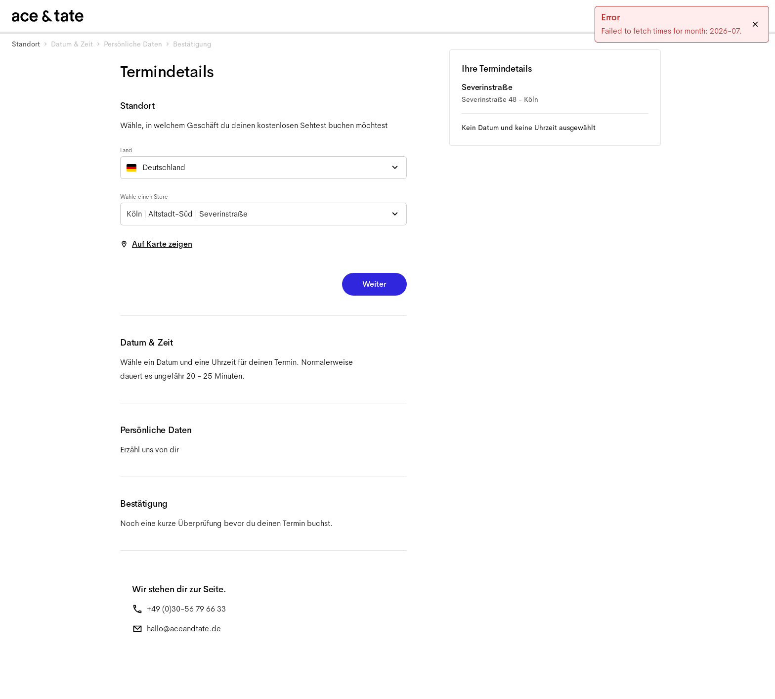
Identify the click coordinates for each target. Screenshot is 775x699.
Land (126, 150)
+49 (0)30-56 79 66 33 (186, 609)
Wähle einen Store (144, 197)
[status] (682, 24)
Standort (26, 44)
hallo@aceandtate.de (184, 628)
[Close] (755, 24)
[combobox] (263, 167)
